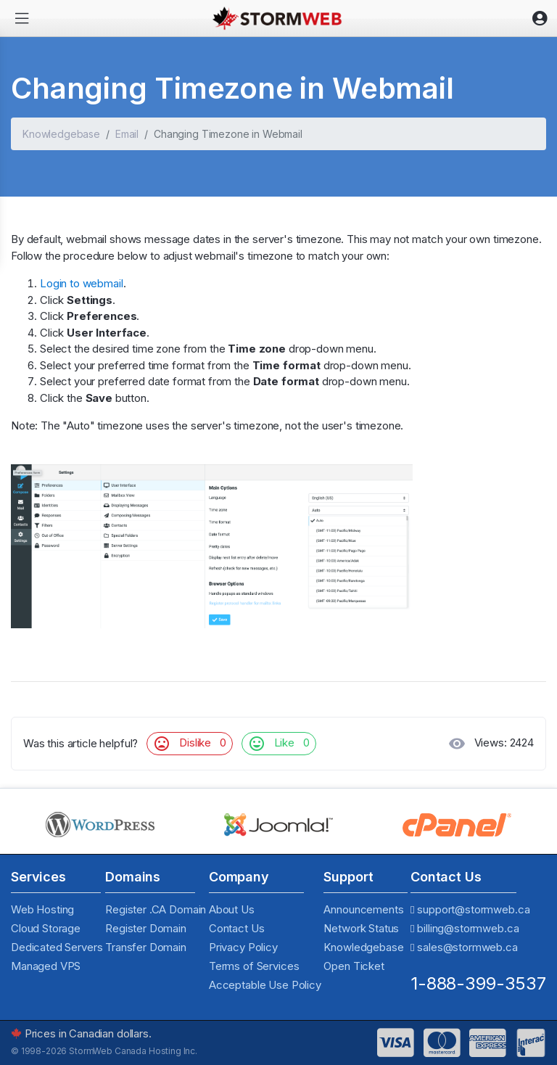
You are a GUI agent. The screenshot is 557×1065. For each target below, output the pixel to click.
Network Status (361, 928)
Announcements (363, 909)
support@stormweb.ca (473, 909)
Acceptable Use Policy (265, 985)
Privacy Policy (243, 947)
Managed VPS (46, 966)
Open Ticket (353, 966)
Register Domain (145, 928)
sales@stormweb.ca (467, 947)
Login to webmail (81, 283)
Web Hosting (42, 909)
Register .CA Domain (155, 909)
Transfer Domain (145, 947)
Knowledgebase (61, 134)
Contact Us (237, 928)
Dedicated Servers (56, 947)
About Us (232, 909)
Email (127, 134)
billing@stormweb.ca (468, 928)
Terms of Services (254, 966)
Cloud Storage (46, 928)
